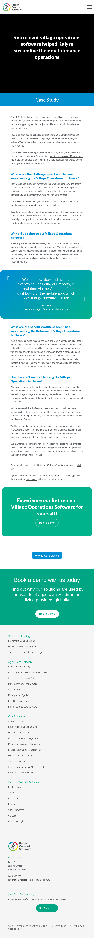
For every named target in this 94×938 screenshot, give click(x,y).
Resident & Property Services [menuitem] (22, 772)
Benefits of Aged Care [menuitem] (18, 701)
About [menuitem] (11, 792)
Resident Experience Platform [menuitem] (22, 726)
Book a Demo (47, 614)
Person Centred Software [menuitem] (24, 782)
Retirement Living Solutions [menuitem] (21, 640)
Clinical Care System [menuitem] (18, 721)
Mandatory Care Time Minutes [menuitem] (22, 683)
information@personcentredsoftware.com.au (29, 880)
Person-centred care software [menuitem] (22, 706)
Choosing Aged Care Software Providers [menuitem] (27, 672)
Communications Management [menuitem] (23, 738)
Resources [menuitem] (13, 804)
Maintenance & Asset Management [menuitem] (25, 743)
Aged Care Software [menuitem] (20, 662)
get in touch (31, 479)
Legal (64, 925)
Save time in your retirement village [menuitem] (25, 652)
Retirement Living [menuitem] (19, 636)
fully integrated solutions (60, 475)
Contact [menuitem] (12, 815)
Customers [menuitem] (13, 798)
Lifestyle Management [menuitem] (19, 732)
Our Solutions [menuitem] (17, 716)
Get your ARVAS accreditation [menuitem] (22, 646)
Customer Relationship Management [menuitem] (26, 767)
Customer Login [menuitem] (16, 821)
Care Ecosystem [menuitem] (16, 809)
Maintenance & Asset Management (66, 156)
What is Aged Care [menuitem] (17, 689)
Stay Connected (47, 908)
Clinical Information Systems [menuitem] (22, 666)
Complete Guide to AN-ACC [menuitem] (21, 678)
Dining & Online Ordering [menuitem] (20, 755)
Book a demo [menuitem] (15, 787)
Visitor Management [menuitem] (18, 761)
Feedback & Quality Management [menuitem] (24, 749)
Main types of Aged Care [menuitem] (20, 695)
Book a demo (47, 522)
